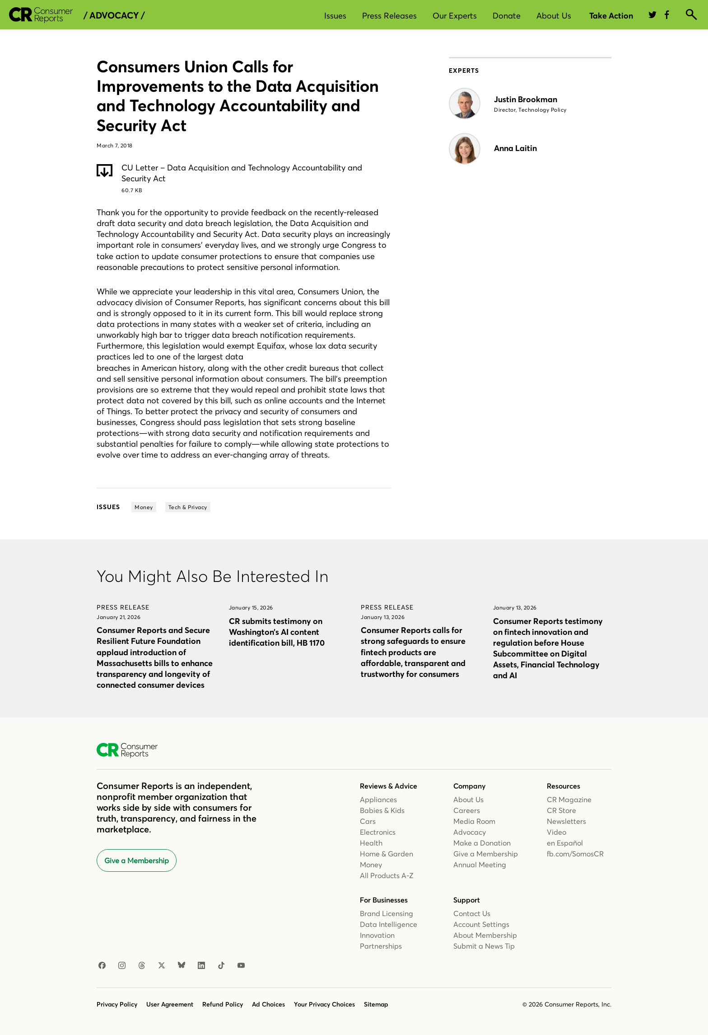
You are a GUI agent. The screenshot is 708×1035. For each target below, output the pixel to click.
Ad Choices (268, 1004)
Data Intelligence (388, 924)
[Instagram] (121, 965)
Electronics (378, 832)
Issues (335, 15)
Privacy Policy (117, 1004)
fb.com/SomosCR (575, 853)
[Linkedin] (201, 965)
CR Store (561, 810)
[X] (161, 965)
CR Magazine (569, 799)
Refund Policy (222, 1004)
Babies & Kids (382, 810)
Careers (466, 810)
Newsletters (566, 821)
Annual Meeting (479, 864)
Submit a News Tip (484, 945)
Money (371, 864)
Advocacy (469, 832)
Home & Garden (386, 853)
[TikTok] (221, 965)
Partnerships (381, 945)
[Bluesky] (181, 965)
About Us (553, 15)
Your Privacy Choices (324, 1004)
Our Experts (455, 15)
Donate (507, 15)
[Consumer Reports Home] (132, 750)
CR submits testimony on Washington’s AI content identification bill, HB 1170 (277, 632)
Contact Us (471, 913)
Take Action (611, 15)
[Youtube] (241, 965)
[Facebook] (102, 965)
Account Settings (481, 924)
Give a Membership (136, 860)
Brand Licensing (386, 913)
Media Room (474, 821)
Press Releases (389, 15)
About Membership (485, 935)
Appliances (378, 799)
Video (556, 832)
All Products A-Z (387, 875)
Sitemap (376, 1004)
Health (371, 842)
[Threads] (141, 965)
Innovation (377, 935)
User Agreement (169, 1004)
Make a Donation (482, 842)
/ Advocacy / (114, 15)
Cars (368, 821)
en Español (565, 842)
